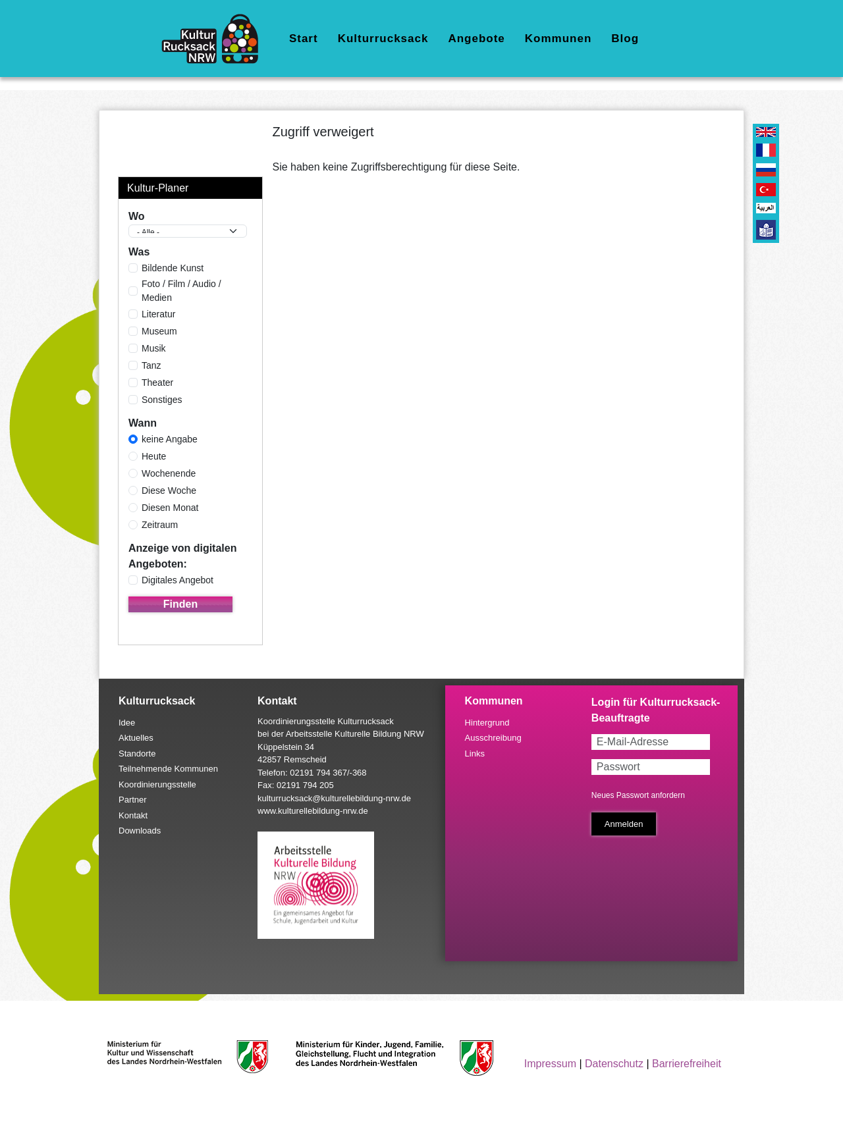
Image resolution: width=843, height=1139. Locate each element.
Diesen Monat (170, 507)
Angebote (476, 38)
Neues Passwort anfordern (638, 795)
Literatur (158, 314)
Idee (127, 723)
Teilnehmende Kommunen (168, 769)
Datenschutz (614, 1063)
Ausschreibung (493, 738)
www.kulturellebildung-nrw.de (313, 811)
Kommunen (558, 38)
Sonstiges (162, 399)
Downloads (140, 830)
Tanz (151, 365)
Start (303, 38)
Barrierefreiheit (686, 1063)
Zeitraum (160, 524)
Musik (154, 348)
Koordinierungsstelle (157, 784)
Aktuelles (136, 738)
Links (475, 753)
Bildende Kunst (173, 268)
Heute (154, 456)
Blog (625, 38)
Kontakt (133, 815)
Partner (133, 800)
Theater (157, 382)
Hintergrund (487, 723)
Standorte (137, 753)
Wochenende (169, 473)
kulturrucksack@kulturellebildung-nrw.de (334, 798)
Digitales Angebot (177, 580)
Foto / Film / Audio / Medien (181, 290)
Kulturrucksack (383, 38)
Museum (159, 331)
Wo (136, 216)
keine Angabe (170, 439)
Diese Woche (169, 490)
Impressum (550, 1063)
